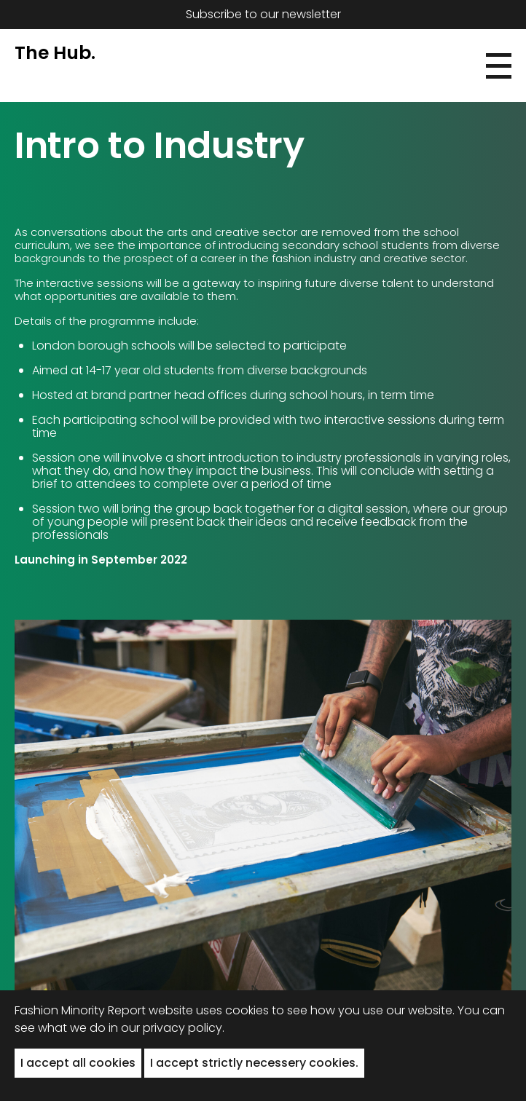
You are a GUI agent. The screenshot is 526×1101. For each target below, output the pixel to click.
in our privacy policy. (166, 1027)
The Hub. (55, 53)
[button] (498, 66)
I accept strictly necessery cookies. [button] (254, 1062)
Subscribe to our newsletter (263, 14)
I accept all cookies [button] (78, 1062)
